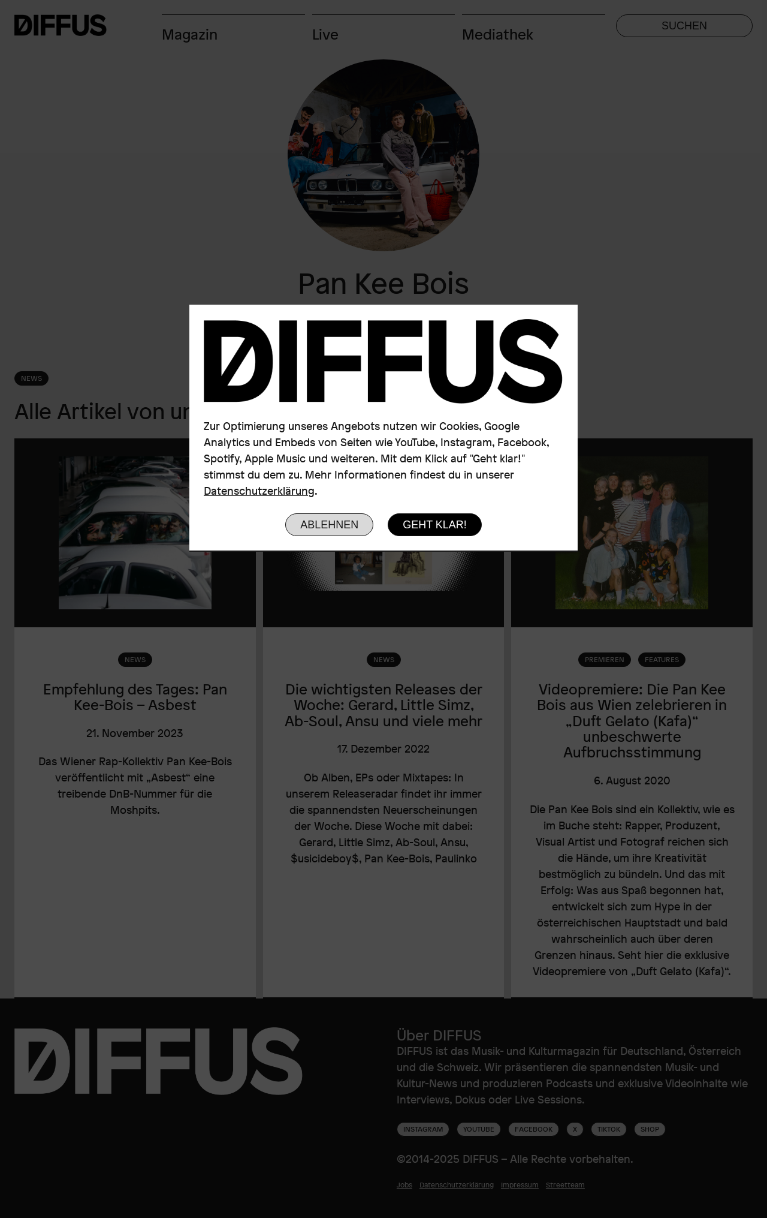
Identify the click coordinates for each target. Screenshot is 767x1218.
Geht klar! (435, 525)
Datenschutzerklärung (259, 490)
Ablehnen (329, 525)
